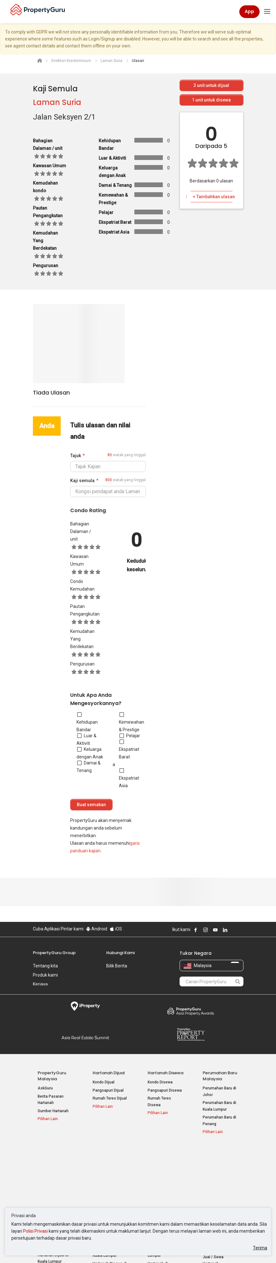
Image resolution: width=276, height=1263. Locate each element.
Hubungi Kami (120, 953)
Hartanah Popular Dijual (52, 1156)
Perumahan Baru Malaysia (220, 1076)
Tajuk (75, 455)
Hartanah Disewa (165, 1073)
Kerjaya (40, 984)
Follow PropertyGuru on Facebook (195, 930)
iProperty (85, 1006)
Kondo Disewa (160, 1082)
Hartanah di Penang (165, 1191)
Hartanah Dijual (109, 1073)
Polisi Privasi (35, 1231)
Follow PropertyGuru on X (233, 929)
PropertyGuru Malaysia (52, 1076)
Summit (85, 1037)
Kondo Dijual (103, 1082)
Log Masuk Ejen (216, 1162)
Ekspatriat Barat (129, 749)
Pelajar (130, 735)
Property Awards (190, 1011)
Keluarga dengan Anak (90, 753)
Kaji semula (82, 480)
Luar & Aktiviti (86, 739)
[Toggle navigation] (267, 11)
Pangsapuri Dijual (108, 1090)
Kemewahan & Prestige (131, 722)
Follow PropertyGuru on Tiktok (240, 929)
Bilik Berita (116, 965)
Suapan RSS (214, 1184)
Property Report (190, 1034)
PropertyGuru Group (54, 953)
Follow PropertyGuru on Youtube (215, 930)
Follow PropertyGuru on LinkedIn (225, 930)
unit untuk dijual (211, 85)
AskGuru (45, 1088)
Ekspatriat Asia (129, 778)
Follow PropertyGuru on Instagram (205, 930)
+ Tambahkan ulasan (214, 196)
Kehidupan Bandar (87, 722)
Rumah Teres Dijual (110, 1098)
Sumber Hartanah (53, 1111)
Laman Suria (57, 102)
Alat (207, 1153)
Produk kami (45, 975)
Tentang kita (45, 965)
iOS (116, 928)
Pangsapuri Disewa (165, 1090)
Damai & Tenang (89, 766)
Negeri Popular (163, 1153)
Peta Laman (213, 1192)
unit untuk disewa (211, 99)
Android (96, 928)
